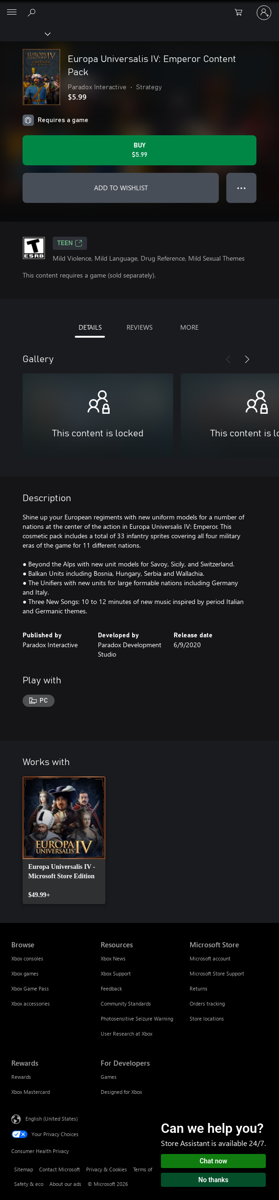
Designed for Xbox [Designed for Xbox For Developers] (121, 1092)
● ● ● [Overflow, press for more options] (241, 187)
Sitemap (23, 1169)
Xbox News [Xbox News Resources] (113, 958)
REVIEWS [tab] (139, 327)
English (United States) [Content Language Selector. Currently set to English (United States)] (51, 1118)
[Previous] (228, 359)
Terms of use (147, 1169)
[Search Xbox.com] (33, 12)
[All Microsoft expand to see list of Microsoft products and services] (11, 12)
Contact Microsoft (59, 1169)
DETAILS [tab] (90, 327)
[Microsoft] (139, 7)
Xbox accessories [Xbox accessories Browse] (30, 1003)
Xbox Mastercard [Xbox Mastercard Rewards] (30, 1092)
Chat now (213, 1161)
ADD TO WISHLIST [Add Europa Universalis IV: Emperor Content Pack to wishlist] (121, 187)
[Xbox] (24, 33)
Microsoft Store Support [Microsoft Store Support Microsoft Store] (217, 973)
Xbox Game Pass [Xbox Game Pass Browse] (30, 988)
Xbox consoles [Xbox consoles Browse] (27, 958)
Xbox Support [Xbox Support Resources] (116, 973)
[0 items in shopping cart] (241, 12)
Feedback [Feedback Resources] (111, 988)
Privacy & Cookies (106, 1169)
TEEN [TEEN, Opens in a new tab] (69, 243)
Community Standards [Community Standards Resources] (126, 1003)
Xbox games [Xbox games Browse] (25, 973)
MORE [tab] (189, 327)
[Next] (247, 359)
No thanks (214, 1180)
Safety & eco (28, 1184)
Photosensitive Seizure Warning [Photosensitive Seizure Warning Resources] (137, 1018)
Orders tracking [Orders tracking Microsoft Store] (207, 1003)
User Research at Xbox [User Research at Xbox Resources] (126, 1033)
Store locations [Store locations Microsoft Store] (207, 1018)
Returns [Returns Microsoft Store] (198, 988)
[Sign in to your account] (264, 12)
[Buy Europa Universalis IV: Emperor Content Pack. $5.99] (139, 150)
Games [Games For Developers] (109, 1077)
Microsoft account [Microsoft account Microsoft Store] (210, 958)
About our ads (65, 1184)
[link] (64, 840)
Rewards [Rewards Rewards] (21, 1077)
